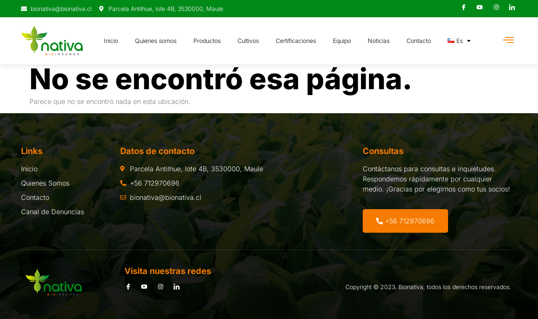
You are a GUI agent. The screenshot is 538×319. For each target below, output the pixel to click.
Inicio (111, 40)
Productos (207, 40)
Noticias (379, 40)
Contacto (418, 40)
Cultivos (248, 40)
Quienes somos (156, 40)
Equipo (342, 40)
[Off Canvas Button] (508, 40)
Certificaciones (296, 40)
